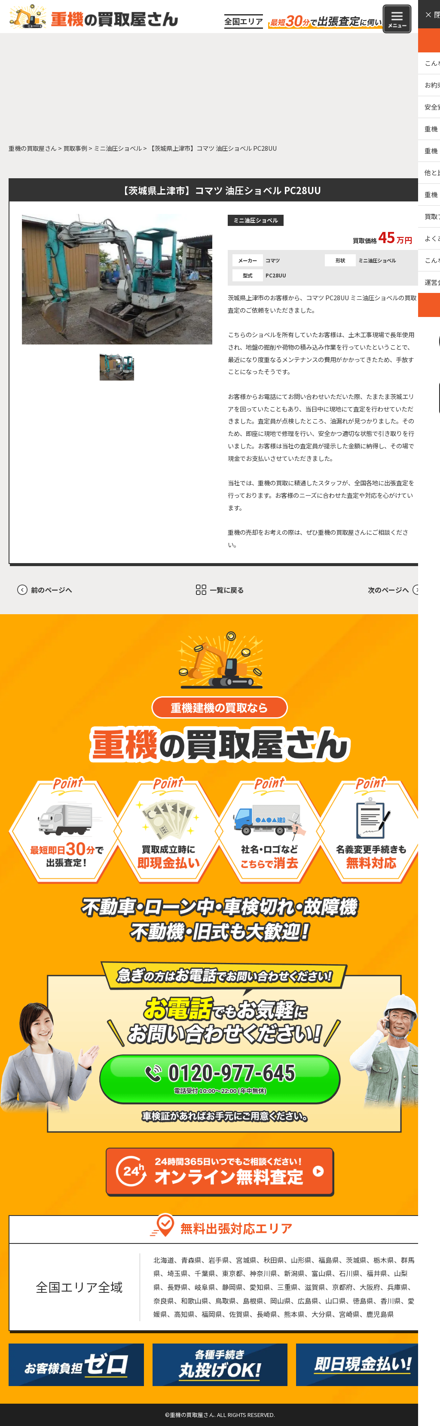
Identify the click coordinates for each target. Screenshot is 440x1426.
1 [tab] (117, 367)
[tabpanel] (117, 279)
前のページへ (51, 590)
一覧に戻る (227, 590)
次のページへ (388, 590)
